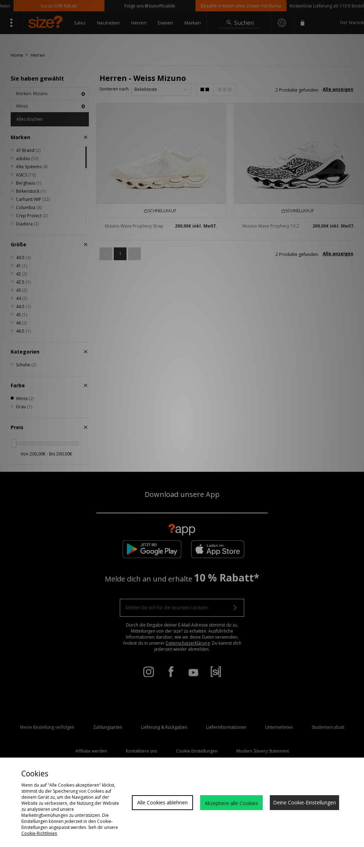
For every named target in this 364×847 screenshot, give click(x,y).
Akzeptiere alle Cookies (231, 803)
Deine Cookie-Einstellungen (304, 802)
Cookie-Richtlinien (39, 833)
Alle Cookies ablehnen (162, 802)
